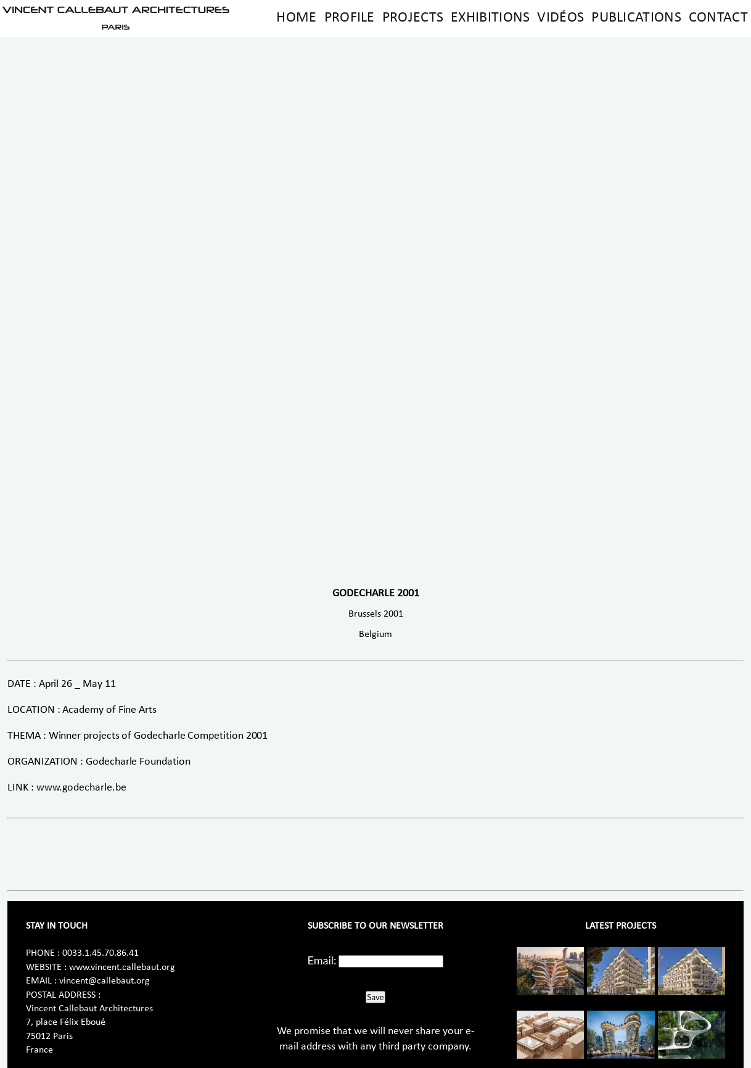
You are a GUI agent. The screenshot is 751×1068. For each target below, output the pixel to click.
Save (375, 997)
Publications (636, 17)
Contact (718, 17)
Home (296, 17)
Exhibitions (490, 17)
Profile (349, 17)
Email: (322, 960)
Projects (412, 17)
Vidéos (560, 17)
